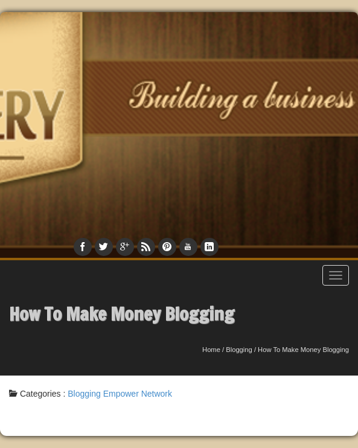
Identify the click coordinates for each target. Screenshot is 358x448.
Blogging (239, 349)
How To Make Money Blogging (121, 314)
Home (211, 349)
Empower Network (137, 393)
